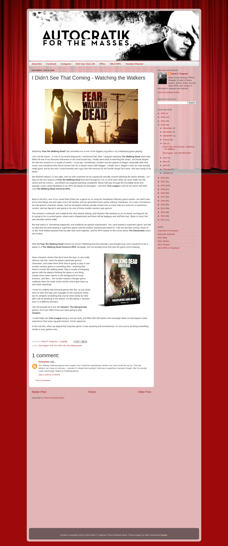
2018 (163, 193)
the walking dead (74, 345)
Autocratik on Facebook (168, 231)
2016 (163, 201)
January (167, 173)
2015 (163, 204)
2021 (163, 181)
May (165, 161)
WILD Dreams (164, 245)
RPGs (103, 64)
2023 (163, 125)
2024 (163, 121)
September (168, 136)
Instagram (66, 64)
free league (44, 345)
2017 (163, 197)
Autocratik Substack (166, 234)
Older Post (144, 391)
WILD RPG (115, 64)
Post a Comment (43, 380)
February (167, 169)
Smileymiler (44, 362)
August (166, 140)
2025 (163, 117)
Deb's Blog (162, 238)
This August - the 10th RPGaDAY (177, 153)
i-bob (146, 535)
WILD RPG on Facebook (168, 248)
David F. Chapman (179, 74)
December (168, 128)
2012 (163, 216)
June (165, 158)
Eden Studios (163, 241)
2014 (163, 208)
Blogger (164, 535)
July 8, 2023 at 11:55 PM (49, 375)
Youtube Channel (134, 64)
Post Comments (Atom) (54, 398)
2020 (163, 185)
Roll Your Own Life (85, 64)
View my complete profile (168, 92)
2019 (163, 189)
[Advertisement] (177, 297)
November (168, 132)
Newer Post (39, 391)
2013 (163, 212)
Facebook (51, 64)
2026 (163, 113)
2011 (163, 220)
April (165, 165)
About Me (37, 64)
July (165, 143)
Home (92, 391)
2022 (163, 178)
